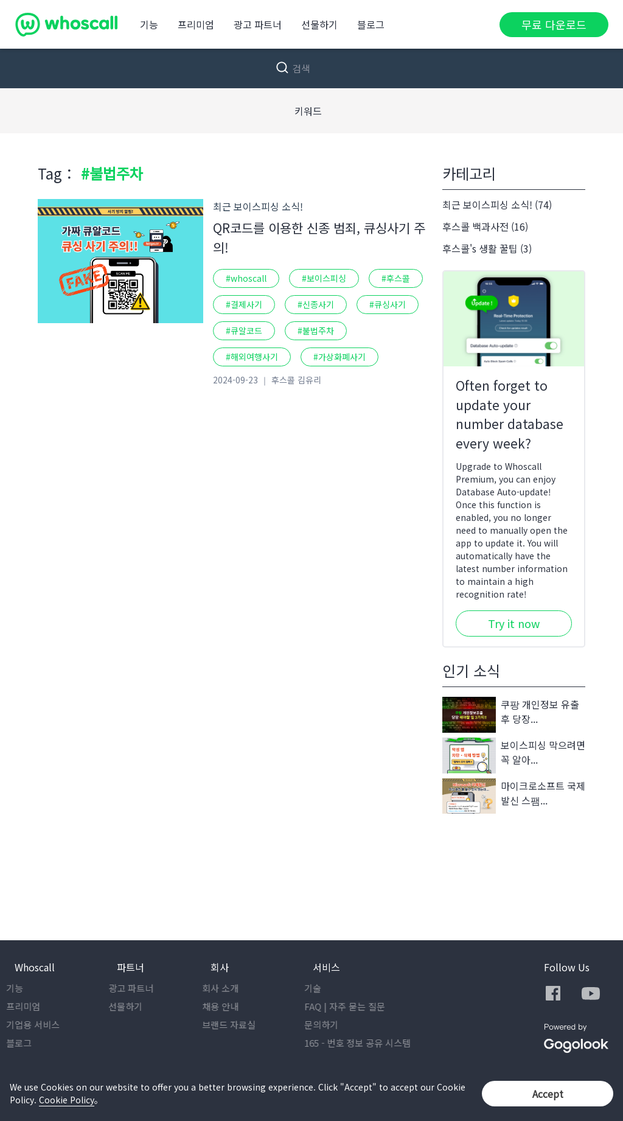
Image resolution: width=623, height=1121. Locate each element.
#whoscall (246, 278)
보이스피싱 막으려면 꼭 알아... (513, 756)
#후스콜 (395, 278)
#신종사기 (316, 304)
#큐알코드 (244, 330)
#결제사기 (244, 304)
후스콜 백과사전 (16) (485, 226)
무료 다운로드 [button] (553, 24)
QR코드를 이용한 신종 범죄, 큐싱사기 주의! (319, 237)
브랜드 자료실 (237, 1024)
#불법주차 (316, 330)
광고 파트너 (258, 24)
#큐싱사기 (387, 304)
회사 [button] (220, 967)
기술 (321, 988)
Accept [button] (547, 1093)
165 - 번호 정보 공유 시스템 (366, 1042)
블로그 (371, 24)
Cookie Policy (66, 1100)
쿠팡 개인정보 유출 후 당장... (510, 715)
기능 (149, 24)
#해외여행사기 (252, 357)
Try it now (514, 623)
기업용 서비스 (41, 1024)
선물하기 (319, 24)
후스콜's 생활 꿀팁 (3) (487, 248)
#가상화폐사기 (339, 357)
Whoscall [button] (35, 967)
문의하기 (330, 1024)
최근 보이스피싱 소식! (258, 206)
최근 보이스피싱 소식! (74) (497, 204)
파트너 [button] (130, 967)
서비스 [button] (326, 967)
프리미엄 (196, 24)
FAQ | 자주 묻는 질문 (353, 1006)
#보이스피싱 (324, 278)
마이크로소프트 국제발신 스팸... (513, 796)
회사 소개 (229, 988)
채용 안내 (229, 1006)
